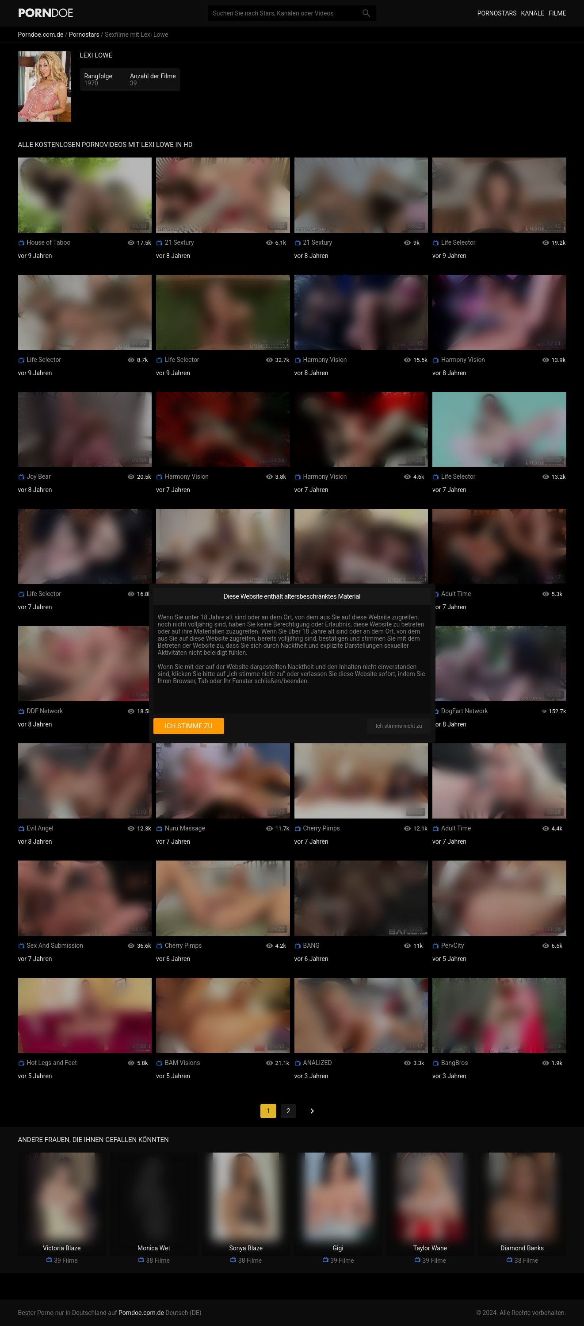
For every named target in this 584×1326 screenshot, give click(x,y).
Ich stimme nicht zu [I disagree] (399, 726)
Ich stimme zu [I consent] (188, 726)
